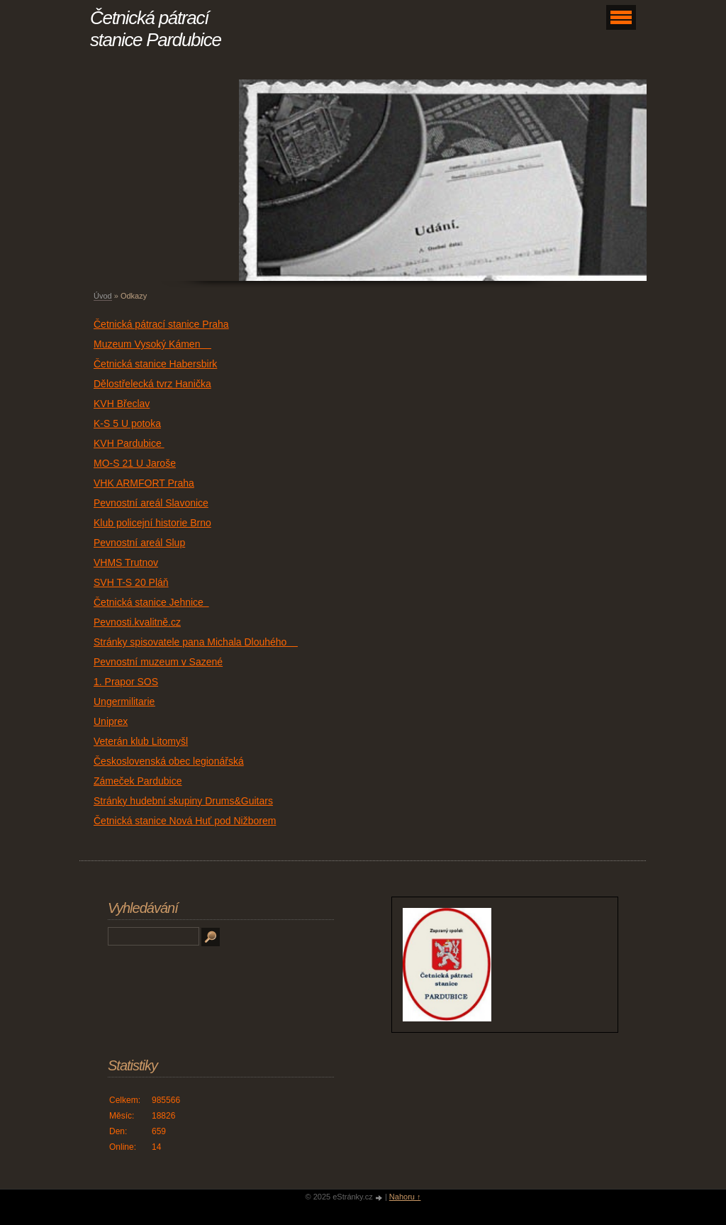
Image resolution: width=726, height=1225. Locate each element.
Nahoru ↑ (405, 1196)
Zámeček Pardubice (138, 781)
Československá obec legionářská (169, 761)
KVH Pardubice (129, 443)
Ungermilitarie (124, 701)
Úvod (103, 296)
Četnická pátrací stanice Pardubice (155, 28)
